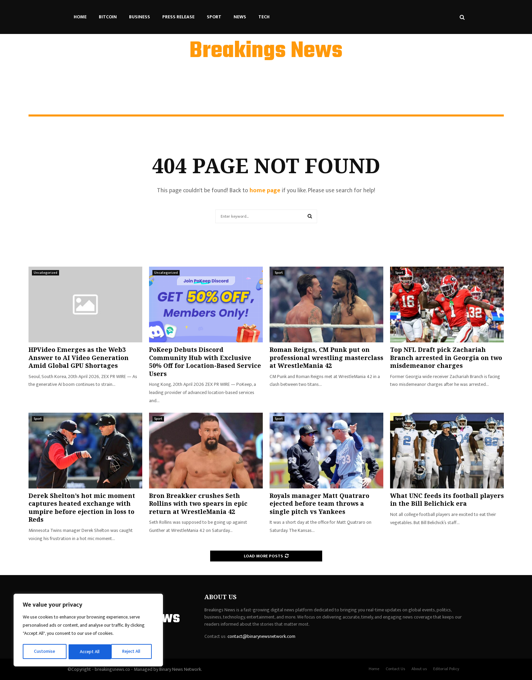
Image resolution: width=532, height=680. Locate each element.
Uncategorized (45, 272)
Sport (214, 17)
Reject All (89, 652)
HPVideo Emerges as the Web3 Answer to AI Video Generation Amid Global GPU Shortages (79, 357)
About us (419, 669)
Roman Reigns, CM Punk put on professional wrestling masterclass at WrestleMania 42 (326, 357)
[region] (88, 630)
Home (80, 17)
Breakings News (266, 51)
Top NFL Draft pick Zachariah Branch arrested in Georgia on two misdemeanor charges (446, 357)
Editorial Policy (446, 669)
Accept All (133, 652)
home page (265, 190)
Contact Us (395, 669)
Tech (264, 17)
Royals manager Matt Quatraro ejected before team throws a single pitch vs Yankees (319, 503)
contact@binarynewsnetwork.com (261, 636)
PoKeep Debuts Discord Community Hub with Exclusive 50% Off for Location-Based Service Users (205, 361)
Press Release (178, 17)
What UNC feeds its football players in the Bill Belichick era (447, 499)
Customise (44, 652)
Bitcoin (108, 17)
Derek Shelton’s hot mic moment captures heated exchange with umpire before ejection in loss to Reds (82, 507)
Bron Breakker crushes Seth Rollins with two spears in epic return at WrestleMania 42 (198, 503)
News (240, 17)
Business (139, 17)
